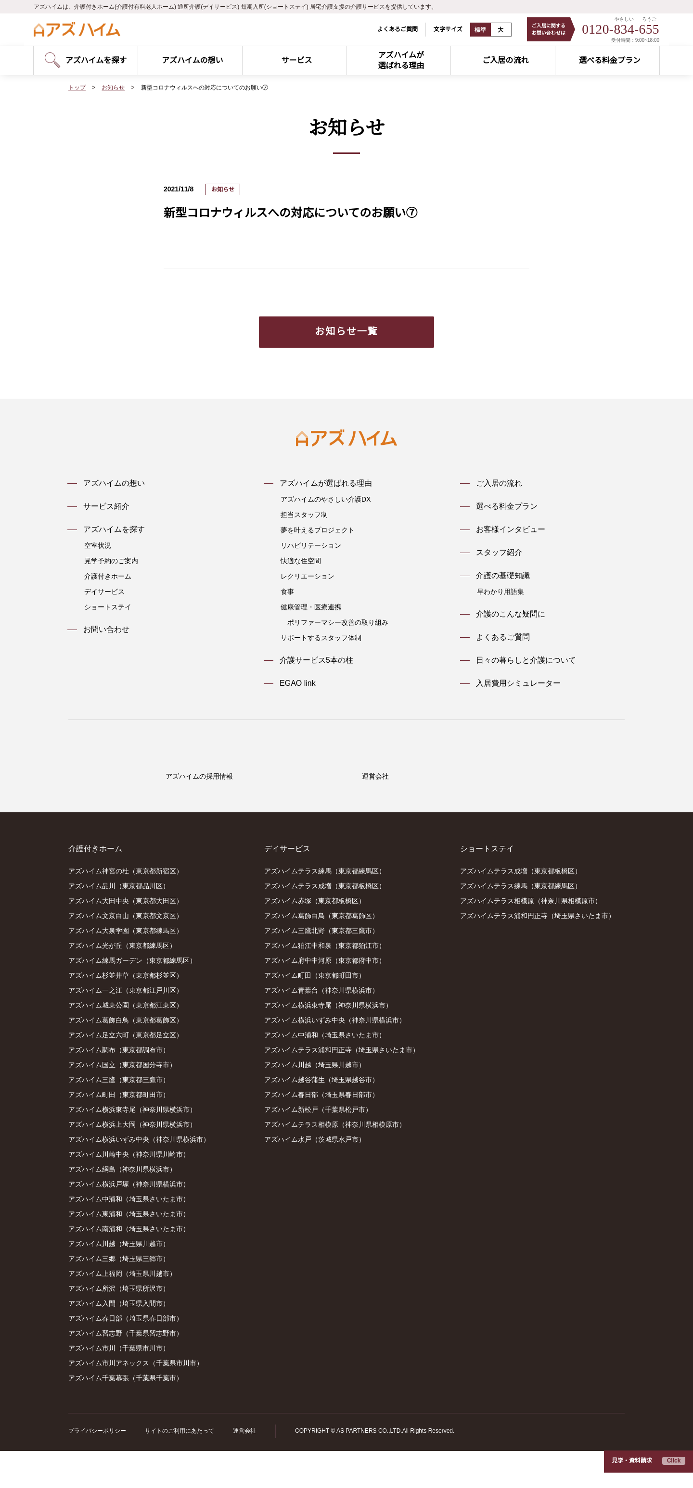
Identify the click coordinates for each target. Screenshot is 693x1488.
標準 (474, 29)
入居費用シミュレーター (518, 683)
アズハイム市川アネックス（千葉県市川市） (135, 1400)
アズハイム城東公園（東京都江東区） (125, 1042)
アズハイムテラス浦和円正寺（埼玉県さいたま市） (341, 1087)
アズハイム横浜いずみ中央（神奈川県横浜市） (139, 1177)
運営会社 (244, 1468)
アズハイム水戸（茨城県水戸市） (314, 1177)
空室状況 (97, 545)
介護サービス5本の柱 (316, 660)
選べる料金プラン (507, 506)
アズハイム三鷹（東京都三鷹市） (118, 1117)
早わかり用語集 (500, 591)
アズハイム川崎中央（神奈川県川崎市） (129, 1192)
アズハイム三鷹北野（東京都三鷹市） (321, 968)
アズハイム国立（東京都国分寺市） (122, 1102)
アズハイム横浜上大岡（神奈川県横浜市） (132, 1162)
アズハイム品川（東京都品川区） (118, 923)
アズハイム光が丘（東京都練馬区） (122, 983)
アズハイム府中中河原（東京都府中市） (324, 998)
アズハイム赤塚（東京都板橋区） (314, 938)
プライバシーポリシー (97, 1468)
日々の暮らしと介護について (526, 660)
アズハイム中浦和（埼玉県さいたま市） (129, 1236)
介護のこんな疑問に (510, 614)
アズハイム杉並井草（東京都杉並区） (125, 1013)
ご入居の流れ (499, 483)
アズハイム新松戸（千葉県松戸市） (318, 1147)
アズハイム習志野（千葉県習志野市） (125, 1370)
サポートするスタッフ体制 (321, 638)
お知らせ (113, 88)
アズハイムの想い (114, 483)
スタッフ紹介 (499, 552)
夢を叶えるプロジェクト (318, 530)
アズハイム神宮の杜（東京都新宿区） (125, 908)
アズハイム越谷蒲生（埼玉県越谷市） (321, 1117)
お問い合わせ (106, 629)
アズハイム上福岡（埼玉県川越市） (122, 1311)
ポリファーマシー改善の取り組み (337, 622)
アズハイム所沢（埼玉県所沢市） (118, 1326)
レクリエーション (307, 576)
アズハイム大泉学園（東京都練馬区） (125, 968)
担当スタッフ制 (304, 514)
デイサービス (104, 591)
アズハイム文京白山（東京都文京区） (125, 953)
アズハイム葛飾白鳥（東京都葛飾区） (125, 1057)
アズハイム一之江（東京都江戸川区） (125, 1028)
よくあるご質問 (391, 29)
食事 (287, 591)
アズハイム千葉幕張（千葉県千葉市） (125, 1415)
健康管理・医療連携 (311, 607)
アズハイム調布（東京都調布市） (118, 1087)
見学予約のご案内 (111, 561)
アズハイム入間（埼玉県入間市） (118, 1341)
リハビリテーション (311, 545)
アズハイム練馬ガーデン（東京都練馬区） (132, 998)
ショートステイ (107, 607)
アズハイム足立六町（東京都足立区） (125, 1072)
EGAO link (297, 683)
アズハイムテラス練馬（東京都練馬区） (324, 908)
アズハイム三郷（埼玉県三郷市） (118, 1296)
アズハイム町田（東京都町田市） (118, 1132)
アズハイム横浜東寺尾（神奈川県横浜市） (132, 1147)
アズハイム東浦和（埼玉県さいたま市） (129, 1251)
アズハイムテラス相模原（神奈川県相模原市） (335, 1162)
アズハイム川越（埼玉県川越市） (118, 1281)
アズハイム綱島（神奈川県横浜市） (122, 1206)
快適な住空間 (301, 561)
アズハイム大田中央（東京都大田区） (125, 938)
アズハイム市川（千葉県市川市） (118, 1385)
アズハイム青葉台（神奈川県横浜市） (321, 1028)
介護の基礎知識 (503, 575)
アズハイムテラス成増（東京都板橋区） (324, 923)
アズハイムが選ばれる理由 (326, 483)
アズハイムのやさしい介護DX (325, 499)
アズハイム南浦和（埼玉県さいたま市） (129, 1266)
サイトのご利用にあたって (179, 1468)
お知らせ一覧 (346, 331)
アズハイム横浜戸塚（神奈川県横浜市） (129, 1221)
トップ (77, 88)
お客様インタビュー (510, 529)
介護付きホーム (107, 576)
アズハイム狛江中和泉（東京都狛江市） (324, 983)
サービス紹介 (106, 506)
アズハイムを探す (114, 529)
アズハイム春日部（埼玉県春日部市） (125, 1356)
